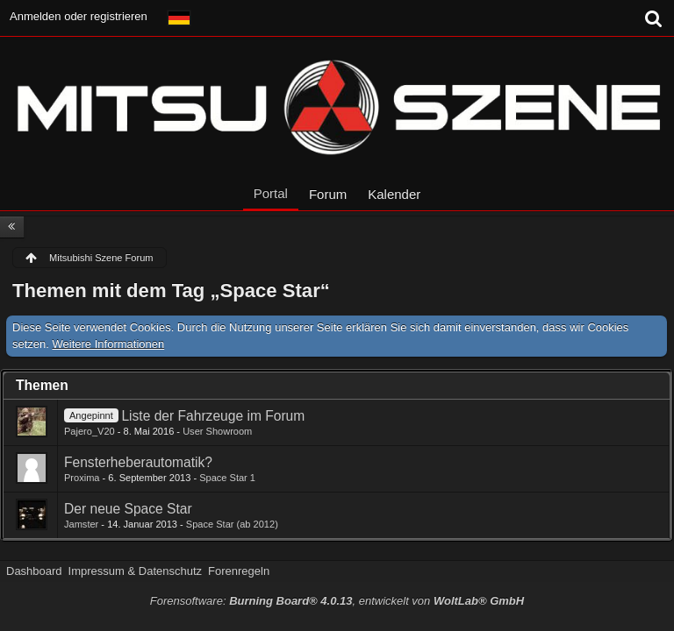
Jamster (81, 524)
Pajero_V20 (89, 431)
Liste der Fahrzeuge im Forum (213, 415)
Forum (328, 194)
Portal (271, 193)
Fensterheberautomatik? (138, 462)
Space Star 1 (227, 477)
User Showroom (217, 431)
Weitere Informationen (109, 344)
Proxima (82, 477)
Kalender (394, 194)
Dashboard (34, 571)
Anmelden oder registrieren (78, 16)
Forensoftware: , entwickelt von (337, 600)
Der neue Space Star (128, 508)
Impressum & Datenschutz (135, 571)
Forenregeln (238, 571)
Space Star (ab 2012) (232, 524)
